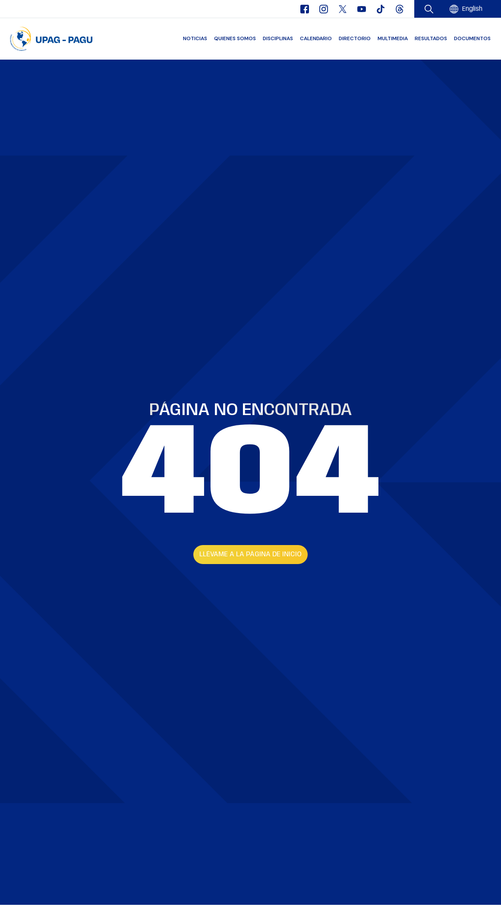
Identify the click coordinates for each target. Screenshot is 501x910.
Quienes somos (235, 38)
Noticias (195, 38)
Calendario (316, 38)
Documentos (472, 38)
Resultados (431, 38)
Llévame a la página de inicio (250, 554)
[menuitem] (472, 9)
